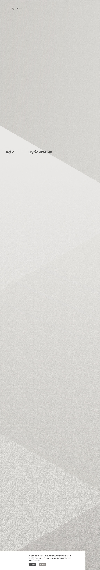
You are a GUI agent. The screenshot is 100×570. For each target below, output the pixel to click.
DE (18, 9)
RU (21, 9)
